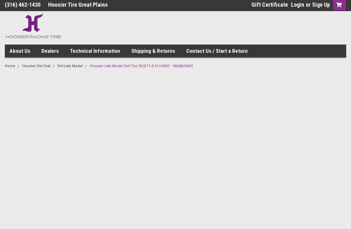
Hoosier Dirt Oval (36, 66)
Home (10, 66)
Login (297, 4)
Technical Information (95, 51)
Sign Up (321, 4)
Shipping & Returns (153, 51)
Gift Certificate (270, 4)
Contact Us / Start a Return (217, 51)
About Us (20, 51)
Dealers (50, 51)
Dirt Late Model (70, 66)
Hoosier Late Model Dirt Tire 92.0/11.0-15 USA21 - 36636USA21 (141, 66)
